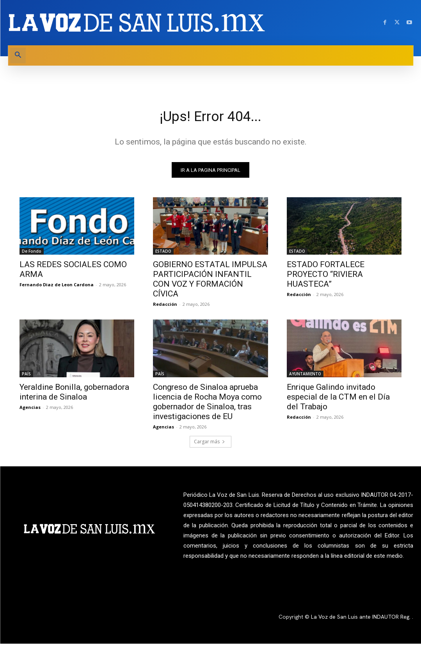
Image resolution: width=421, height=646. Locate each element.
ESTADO (163, 254)
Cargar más (209, 444)
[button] (18, 55)
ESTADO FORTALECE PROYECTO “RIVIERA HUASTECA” (325, 276)
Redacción (165, 307)
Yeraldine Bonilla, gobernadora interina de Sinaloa (74, 394)
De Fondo (31, 254)
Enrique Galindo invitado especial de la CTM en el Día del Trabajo (338, 399)
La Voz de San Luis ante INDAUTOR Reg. (361, 619)
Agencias (30, 410)
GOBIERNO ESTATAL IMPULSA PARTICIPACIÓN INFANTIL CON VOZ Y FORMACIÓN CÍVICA (210, 281)
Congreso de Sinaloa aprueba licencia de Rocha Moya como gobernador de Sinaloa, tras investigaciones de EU (207, 404)
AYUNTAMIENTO (305, 376)
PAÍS (26, 376)
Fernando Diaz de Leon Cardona (57, 287)
